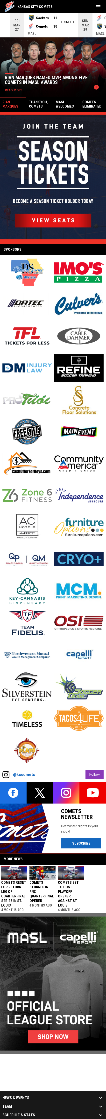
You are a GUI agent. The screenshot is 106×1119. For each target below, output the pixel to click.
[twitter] (40, 793)
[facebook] (13, 793)
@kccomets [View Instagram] (24, 774)
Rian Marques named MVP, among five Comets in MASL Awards (46, 80)
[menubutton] (98, 7)
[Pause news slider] (96, 87)
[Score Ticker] (53, 25)
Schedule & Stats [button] (18, 1115)
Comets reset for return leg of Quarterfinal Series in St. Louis (13, 893)
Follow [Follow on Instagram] (96, 774)
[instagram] (66, 793)
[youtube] (92, 793)
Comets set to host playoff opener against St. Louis (68, 893)
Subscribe (86, 843)
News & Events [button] (15, 1098)
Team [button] (7, 1106)
